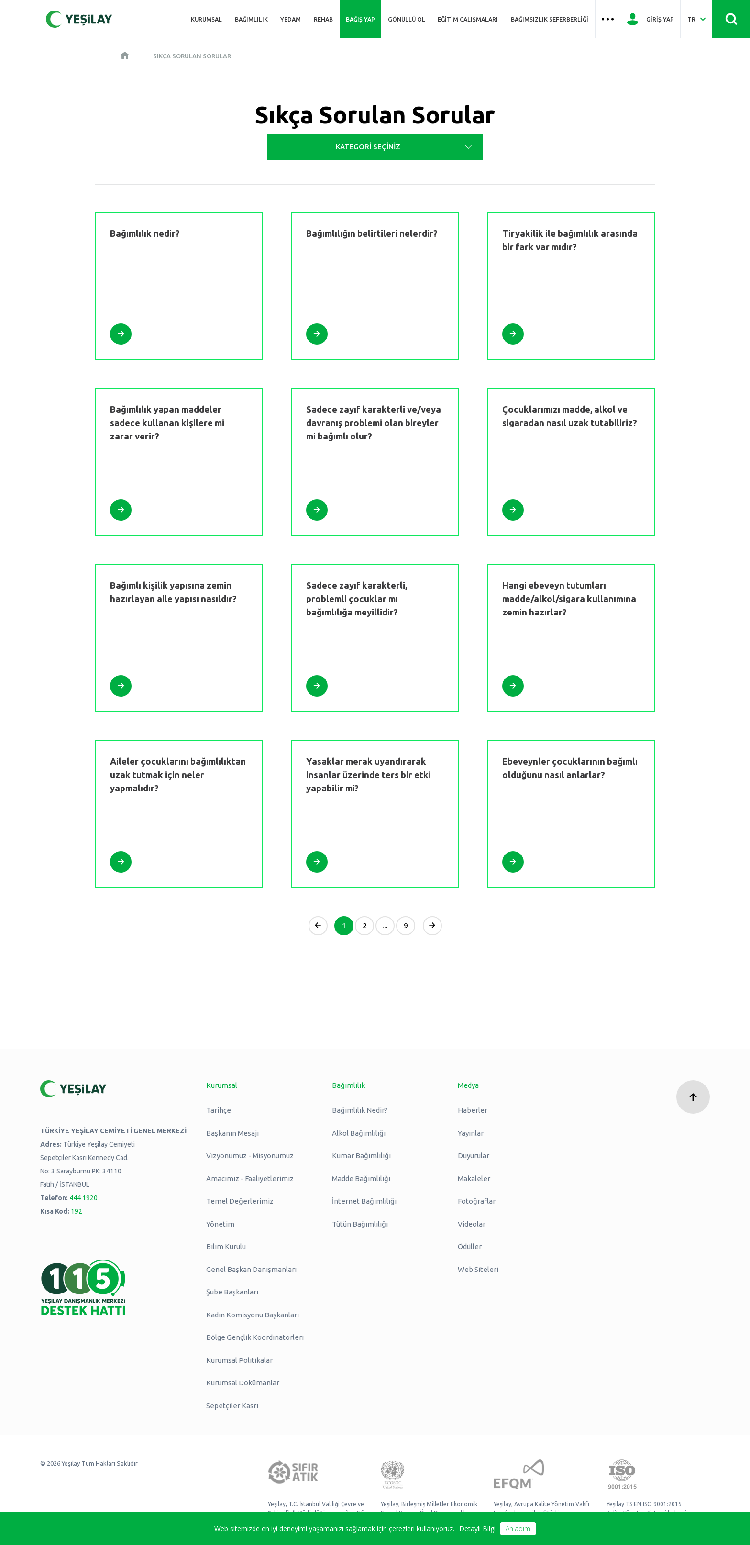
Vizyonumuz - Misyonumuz (250, 1155)
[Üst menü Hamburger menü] (608, 19)
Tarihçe (218, 1110)
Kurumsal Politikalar (239, 1360)
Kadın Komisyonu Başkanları (252, 1315)
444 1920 (83, 1198)
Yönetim (220, 1224)
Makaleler (474, 1178)
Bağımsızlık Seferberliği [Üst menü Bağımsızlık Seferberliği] (549, 19)
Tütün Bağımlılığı (360, 1224)
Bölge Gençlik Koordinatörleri (255, 1337)
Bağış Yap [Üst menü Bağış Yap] (360, 19)
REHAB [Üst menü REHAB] (323, 19)
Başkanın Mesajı (232, 1133)
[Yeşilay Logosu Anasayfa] (79, 19)
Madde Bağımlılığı (361, 1178)
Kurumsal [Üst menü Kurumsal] (206, 19)
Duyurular (473, 1155)
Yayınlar (471, 1133)
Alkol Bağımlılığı (359, 1133)
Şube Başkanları (232, 1292)
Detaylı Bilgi (477, 1528)
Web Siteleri (478, 1269)
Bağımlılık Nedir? (359, 1110)
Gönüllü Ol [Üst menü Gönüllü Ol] (406, 19)
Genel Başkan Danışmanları (251, 1269)
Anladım (518, 1528)
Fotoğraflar (477, 1201)
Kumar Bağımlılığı (361, 1155)
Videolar (471, 1224)
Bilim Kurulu (226, 1246)
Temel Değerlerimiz (240, 1201)
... (385, 925)
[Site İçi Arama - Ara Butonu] (731, 19)
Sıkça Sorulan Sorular (192, 56)
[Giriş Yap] (650, 19)
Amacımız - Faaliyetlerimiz (250, 1178)
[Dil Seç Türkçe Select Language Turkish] (696, 19)
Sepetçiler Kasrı (232, 1406)
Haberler (472, 1110)
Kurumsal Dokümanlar (242, 1383)
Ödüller (470, 1246)
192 (76, 1211)
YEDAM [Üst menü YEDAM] (290, 19)
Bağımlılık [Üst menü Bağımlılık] (251, 19)
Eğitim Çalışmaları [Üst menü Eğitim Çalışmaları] (468, 19)
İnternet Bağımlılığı (364, 1201)
